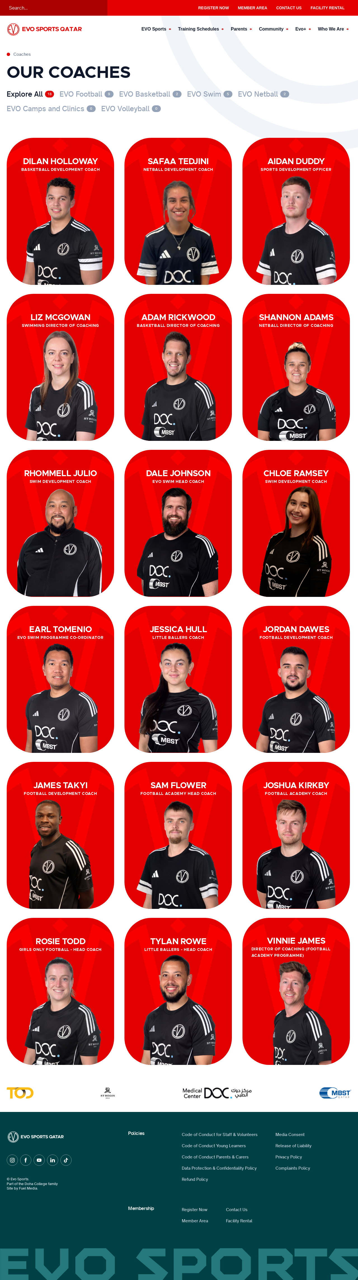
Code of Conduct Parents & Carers (215, 1157)
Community (271, 29)
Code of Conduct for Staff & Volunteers (220, 1134)
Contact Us (289, 8)
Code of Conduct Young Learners (214, 1145)
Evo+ (300, 29)
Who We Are (331, 29)
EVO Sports (154, 29)
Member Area (252, 8)
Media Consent (290, 1134)
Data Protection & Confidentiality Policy (219, 1168)
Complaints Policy (292, 1168)
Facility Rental (327, 8)
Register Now (213, 8)
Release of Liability (293, 1145)
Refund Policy (195, 1179)
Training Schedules (198, 29)
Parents (239, 29)
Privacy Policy (288, 1157)
